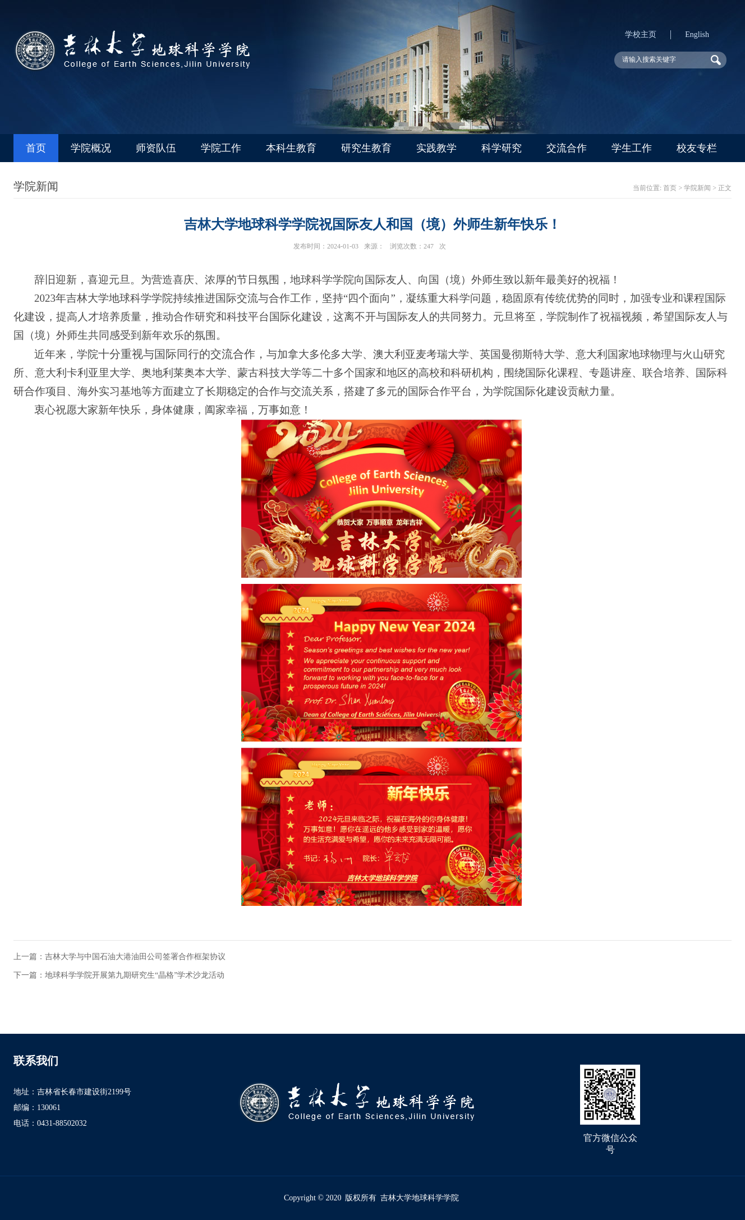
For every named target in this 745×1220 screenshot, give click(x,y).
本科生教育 (291, 148)
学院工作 (221, 148)
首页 (36, 148)
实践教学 (436, 148)
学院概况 (91, 148)
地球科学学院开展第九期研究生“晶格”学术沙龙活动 (134, 975)
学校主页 (640, 34)
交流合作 (566, 148)
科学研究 (501, 148)
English (697, 34)
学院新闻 (697, 188)
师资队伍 (156, 148)
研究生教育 (366, 148)
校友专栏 (697, 148)
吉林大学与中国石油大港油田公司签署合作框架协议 (135, 956)
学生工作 (631, 148)
